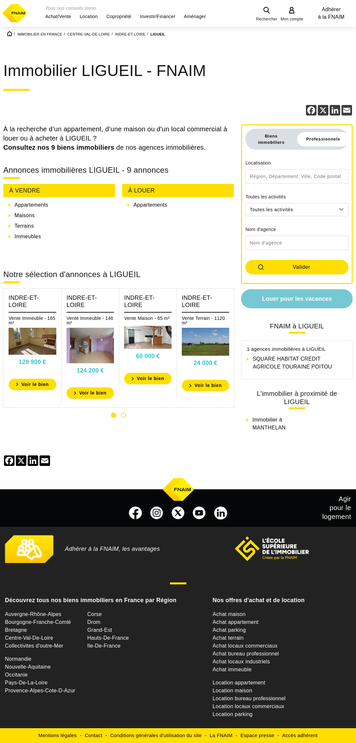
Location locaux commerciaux (249, 706)
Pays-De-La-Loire (26, 682)
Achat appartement (236, 622)
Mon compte (292, 19)
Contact (93, 735)
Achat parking (229, 630)
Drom (93, 622)
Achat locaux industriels (241, 661)
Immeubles (27, 236)
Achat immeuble (232, 669)
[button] (58, 16)
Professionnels (323, 139)
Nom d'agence (260, 229)
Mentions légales (58, 735)
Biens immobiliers (271, 139)
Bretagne (16, 630)
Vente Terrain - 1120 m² (203, 320)
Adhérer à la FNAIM (331, 13)
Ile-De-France (104, 646)
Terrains (24, 226)
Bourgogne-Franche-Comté (38, 622)
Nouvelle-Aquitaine (28, 667)
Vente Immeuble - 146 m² (90, 320)
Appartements (31, 205)
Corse (94, 614)
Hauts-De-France (108, 638)
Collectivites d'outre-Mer (34, 646)
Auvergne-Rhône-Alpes (33, 614)
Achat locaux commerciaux (245, 646)
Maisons (24, 215)
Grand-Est (99, 630)
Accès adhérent (300, 735)
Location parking (233, 714)
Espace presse (257, 735)
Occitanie (16, 675)
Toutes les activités (265, 196)
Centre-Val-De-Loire (29, 638)
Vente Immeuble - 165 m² (32, 320)
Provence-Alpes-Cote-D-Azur (40, 690)
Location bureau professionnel (249, 698)
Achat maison (229, 614)
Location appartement (239, 682)
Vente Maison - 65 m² (147, 318)
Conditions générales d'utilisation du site (156, 735)
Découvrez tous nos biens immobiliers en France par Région (91, 600)
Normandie (18, 659)
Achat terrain (228, 638)
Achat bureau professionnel (246, 653)
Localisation (258, 163)
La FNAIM (221, 735)
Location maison (232, 690)
